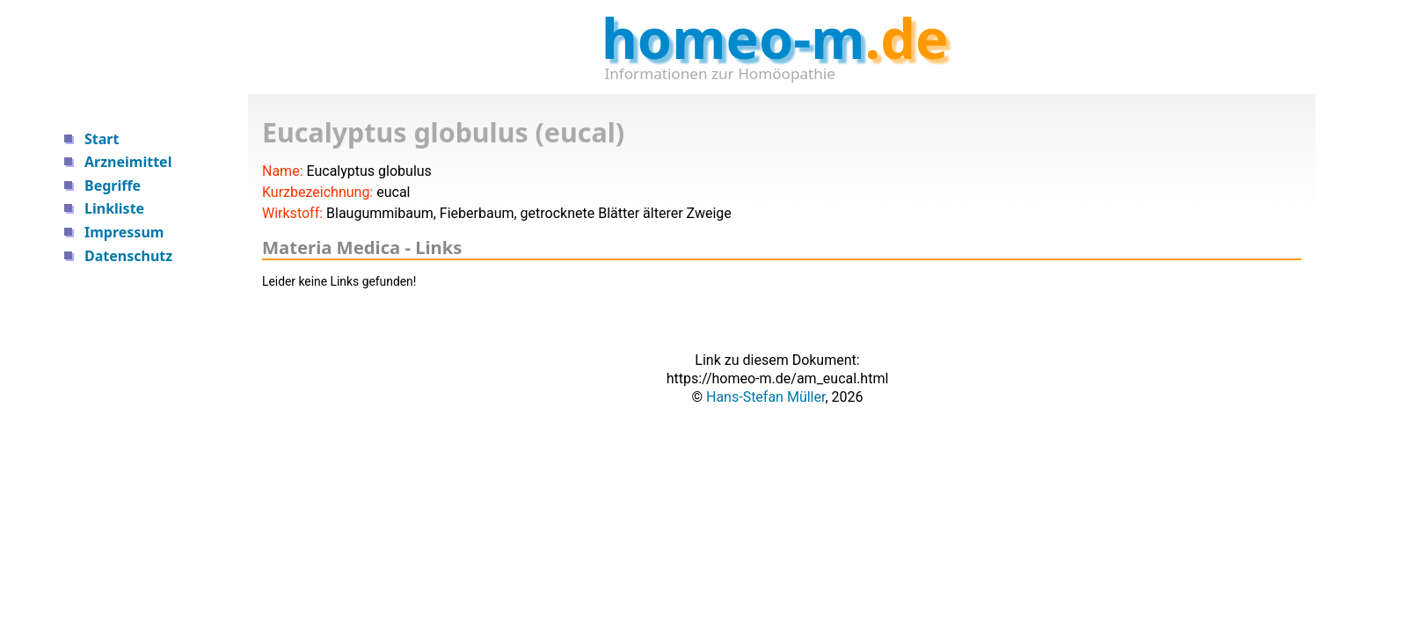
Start (101, 139)
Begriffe (112, 185)
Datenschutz (128, 256)
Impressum (124, 232)
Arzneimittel (127, 161)
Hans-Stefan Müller (765, 397)
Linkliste (114, 208)
